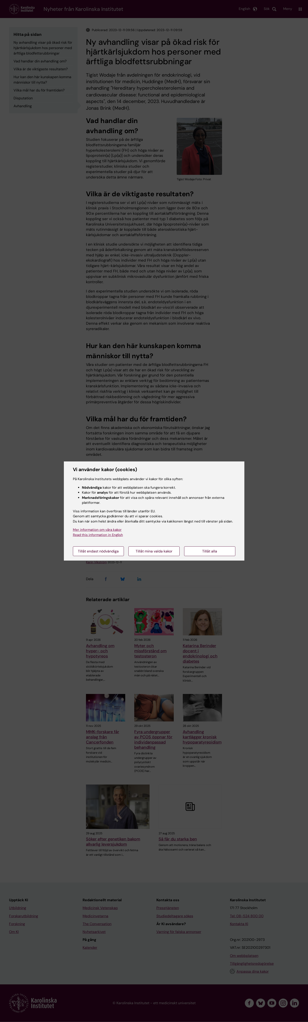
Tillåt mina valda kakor (154, 551)
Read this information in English (98, 535)
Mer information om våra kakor (97, 529)
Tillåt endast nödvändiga (98, 551)
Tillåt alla (209, 551)
